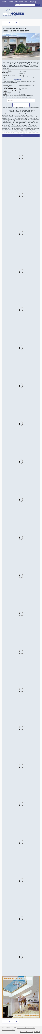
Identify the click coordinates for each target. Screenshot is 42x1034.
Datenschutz (29, 1032)
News (26, 1)
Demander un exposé (21, 105)
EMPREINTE (37, 1032)
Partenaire (19, 1)
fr (36, 1)
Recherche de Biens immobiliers (26, 1028)
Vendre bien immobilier (8, 1030)
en (34, 1)
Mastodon (23, 1032)
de (31, 1)
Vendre (11, 1)
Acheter (5, 1)
